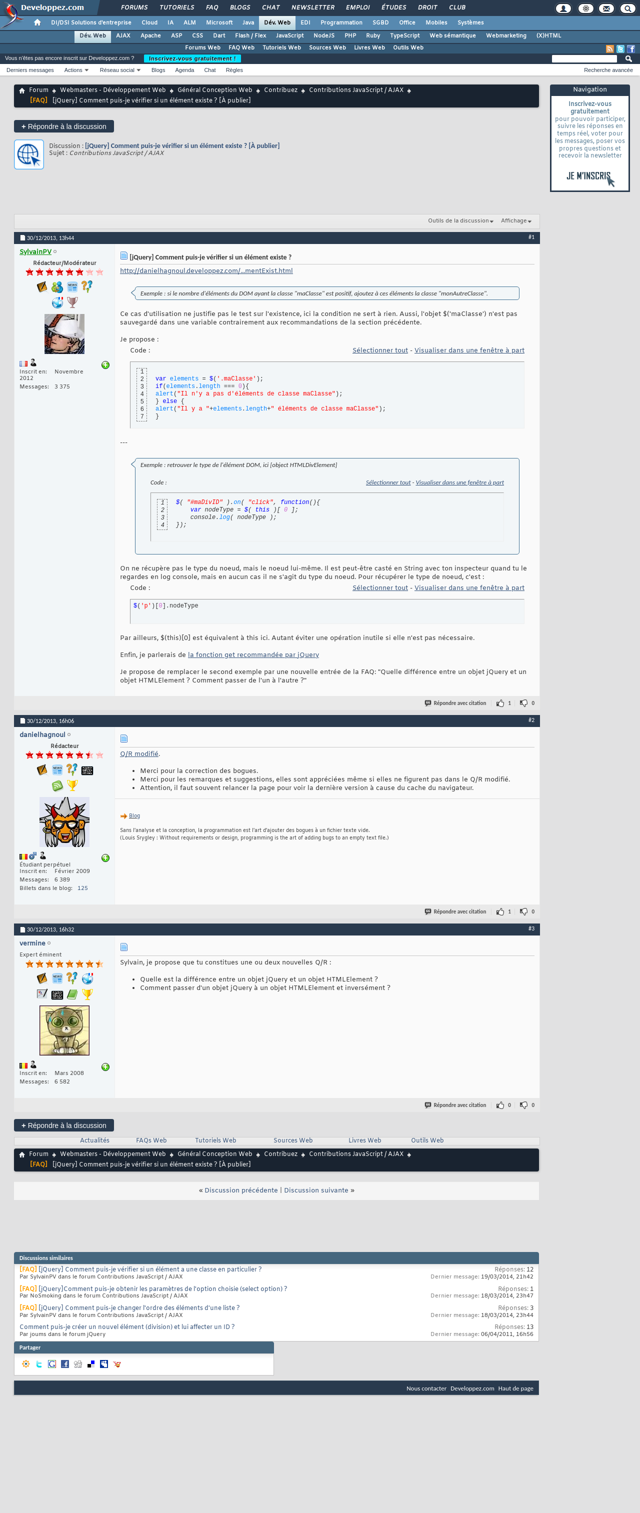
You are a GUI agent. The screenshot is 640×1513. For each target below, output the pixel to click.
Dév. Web (277, 23)
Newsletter (312, 8)
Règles (234, 70)
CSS (197, 36)
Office (407, 23)
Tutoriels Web (281, 48)
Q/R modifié (139, 754)
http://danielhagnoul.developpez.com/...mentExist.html (206, 271)
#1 (531, 237)
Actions (73, 70)
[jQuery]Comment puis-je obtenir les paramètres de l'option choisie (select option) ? (163, 1290)
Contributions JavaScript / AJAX (356, 90)
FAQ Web (241, 48)
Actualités (95, 1141)
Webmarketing (506, 36)
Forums (134, 8)
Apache (150, 36)
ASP (176, 36)
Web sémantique (453, 36)
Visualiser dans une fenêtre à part (469, 350)
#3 (531, 928)
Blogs (239, 8)
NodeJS (324, 36)
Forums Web (202, 48)
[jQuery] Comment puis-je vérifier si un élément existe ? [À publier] (182, 146)
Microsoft (219, 23)
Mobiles (437, 23)
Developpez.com (472, 1388)
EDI (305, 23)
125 (83, 888)
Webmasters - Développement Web (113, 90)
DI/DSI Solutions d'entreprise (91, 23)
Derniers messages (30, 70)
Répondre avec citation (456, 703)
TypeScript (405, 36)
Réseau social (117, 70)
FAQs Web (151, 1141)
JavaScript (290, 36)
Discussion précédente (241, 1190)
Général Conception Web (215, 90)
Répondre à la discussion (64, 126)
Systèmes (471, 23)
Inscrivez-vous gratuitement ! (192, 59)
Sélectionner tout (380, 350)
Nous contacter (426, 1388)
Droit (427, 8)
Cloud (150, 23)
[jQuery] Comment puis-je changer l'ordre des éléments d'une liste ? (139, 1308)
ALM (190, 23)
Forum (38, 90)
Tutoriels (176, 8)
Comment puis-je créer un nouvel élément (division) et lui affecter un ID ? (127, 1328)
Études (393, 8)
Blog (134, 816)
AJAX (123, 36)
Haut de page (516, 1388)
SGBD (380, 23)
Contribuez (281, 90)
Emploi (357, 8)
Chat (270, 8)
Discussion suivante (316, 1190)
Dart (219, 36)
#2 (531, 720)
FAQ (211, 8)
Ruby (373, 36)
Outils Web (408, 48)
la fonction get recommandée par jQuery (253, 655)
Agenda (184, 70)
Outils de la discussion (458, 221)
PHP (350, 36)
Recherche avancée (608, 70)
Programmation (341, 23)
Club (457, 8)
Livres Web (369, 48)
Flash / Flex (250, 36)
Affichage (514, 221)
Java (248, 23)
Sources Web (327, 48)
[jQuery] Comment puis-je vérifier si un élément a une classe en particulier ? (150, 1270)
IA (171, 23)
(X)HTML (548, 36)
